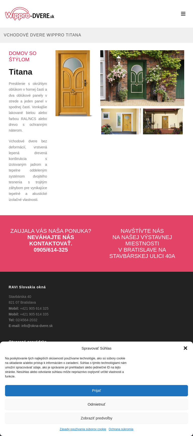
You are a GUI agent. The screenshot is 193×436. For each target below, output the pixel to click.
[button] (185, 348)
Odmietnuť (97, 404)
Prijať (96, 390)
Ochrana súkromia (121, 429)
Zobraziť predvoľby (96, 418)
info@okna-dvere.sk (37, 326)
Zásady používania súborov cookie (83, 429)
